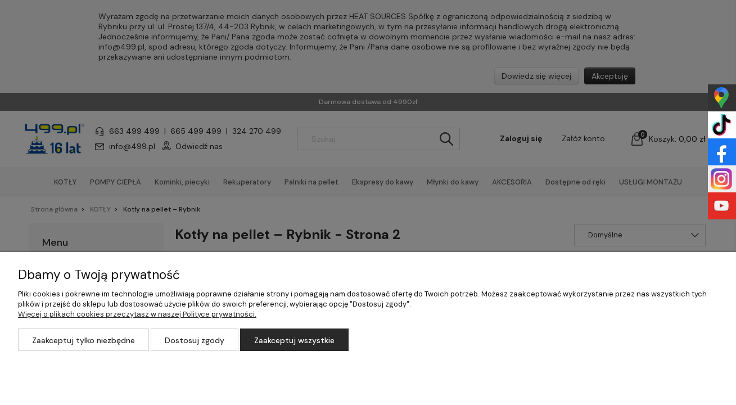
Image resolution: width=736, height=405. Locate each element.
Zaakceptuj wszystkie (294, 340)
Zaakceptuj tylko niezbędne (83, 340)
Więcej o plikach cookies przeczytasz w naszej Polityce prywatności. (137, 314)
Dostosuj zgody (194, 340)
